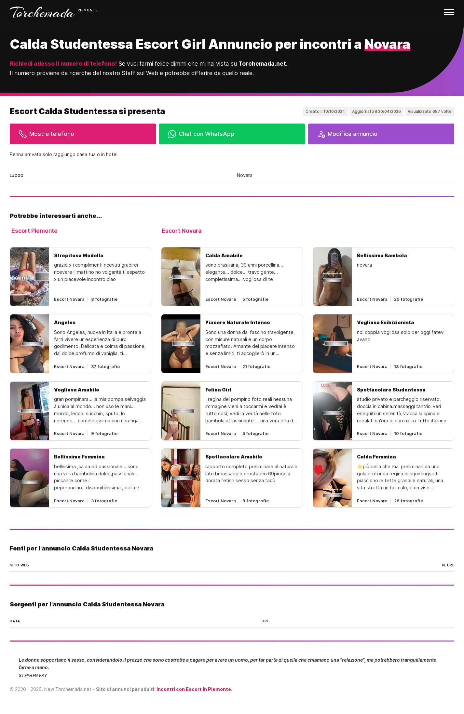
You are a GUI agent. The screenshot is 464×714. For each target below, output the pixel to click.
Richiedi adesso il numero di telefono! (63, 63)
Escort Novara (181, 230)
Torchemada (42, 12)
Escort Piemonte (34, 230)
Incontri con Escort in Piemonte (194, 689)
